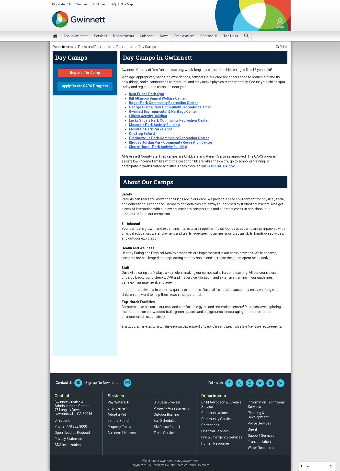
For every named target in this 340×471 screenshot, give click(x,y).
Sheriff (253, 429)
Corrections (210, 425)
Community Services (217, 419)
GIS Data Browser (167, 402)
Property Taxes (119, 427)
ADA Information (68, 445)
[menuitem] (75, 36)
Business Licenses (122, 433)
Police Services (259, 423)
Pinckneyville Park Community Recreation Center (169, 138)
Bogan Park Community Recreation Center (163, 103)
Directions (62, 420)
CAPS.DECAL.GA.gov (218, 166)
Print (281, 47)
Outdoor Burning (166, 414)
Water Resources (261, 448)
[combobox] (316, 466)
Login (280, 26)
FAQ (113, 4)
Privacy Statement (69, 439)
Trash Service (164, 433)
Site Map (127, 4)
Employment (117, 408)
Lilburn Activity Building (148, 116)
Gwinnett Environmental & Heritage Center (163, 112)
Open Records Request (72, 433)
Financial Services (215, 431)
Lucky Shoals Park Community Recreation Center (169, 120)
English (306, 466)
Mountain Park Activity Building (154, 125)
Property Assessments (171, 408)
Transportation (259, 442)
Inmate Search (119, 421)
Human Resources (215, 443)
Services (82, 4)
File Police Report (167, 427)
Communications (214, 413)
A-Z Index (99, 4)
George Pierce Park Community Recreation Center (170, 107)
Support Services (261, 435)
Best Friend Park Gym (146, 94)
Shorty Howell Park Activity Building (158, 147)
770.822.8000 (76, 426)
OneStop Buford (142, 134)
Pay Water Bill (61, 4)
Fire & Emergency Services (221, 437)
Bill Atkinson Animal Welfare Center (157, 98)
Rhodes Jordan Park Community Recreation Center (170, 142)
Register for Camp (85, 73)
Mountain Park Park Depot (150, 129)
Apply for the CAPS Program (85, 86)
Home (55, 36)
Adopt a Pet (117, 414)
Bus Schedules (165, 421)
